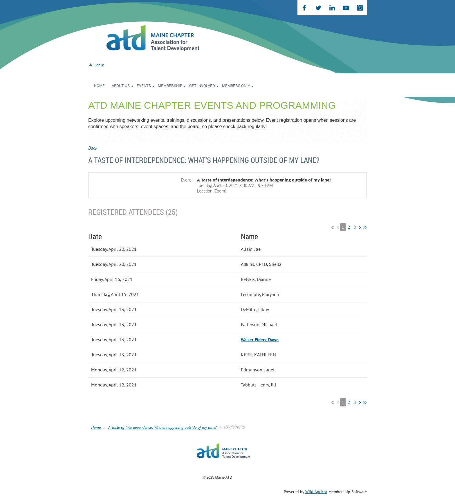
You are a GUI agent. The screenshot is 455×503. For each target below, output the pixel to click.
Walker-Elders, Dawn (260, 339)
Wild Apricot (316, 491)
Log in (99, 65)
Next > (360, 227)
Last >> (365, 227)
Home (96, 427)
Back (92, 148)
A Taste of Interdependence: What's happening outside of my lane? (162, 427)
